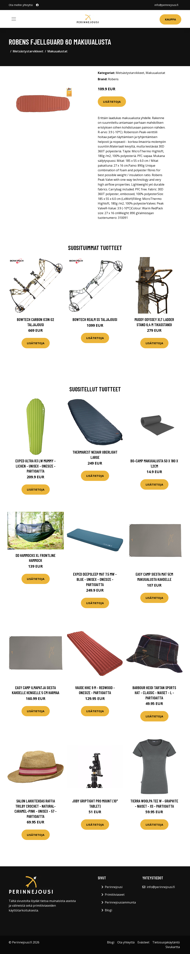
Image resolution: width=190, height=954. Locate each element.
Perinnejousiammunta (120, 902)
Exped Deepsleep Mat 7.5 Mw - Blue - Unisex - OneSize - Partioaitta (95, 579)
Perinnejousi (113, 887)
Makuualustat (58, 51)
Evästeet (143, 942)
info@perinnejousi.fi (166, 5)
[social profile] (37, 5)
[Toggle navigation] (14, 18)
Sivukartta (173, 947)
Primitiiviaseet (115, 895)
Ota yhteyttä (126, 942)
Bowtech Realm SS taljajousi (95, 319)
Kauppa (170, 19)
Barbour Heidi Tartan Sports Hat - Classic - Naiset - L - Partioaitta (154, 692)
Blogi (108, 910)
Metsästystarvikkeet (28, 51)
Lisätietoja (112, 101)
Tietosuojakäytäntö (166, 942)
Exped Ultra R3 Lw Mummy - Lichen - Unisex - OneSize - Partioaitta (35, 465)
